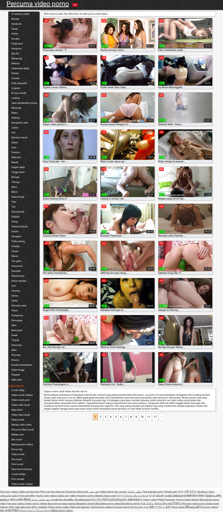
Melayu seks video (22, 424)
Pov (14, 132)
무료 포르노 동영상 (151, 503)
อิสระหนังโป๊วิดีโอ (172, 503)
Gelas (15, 300)
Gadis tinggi (18, 369)
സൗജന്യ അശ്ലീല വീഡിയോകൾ (70, 499)
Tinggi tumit (18, 172)
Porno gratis (178, 507)
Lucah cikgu (18, 390)
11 (148, 416)
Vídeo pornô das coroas (113, 491)
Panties (16, 152)
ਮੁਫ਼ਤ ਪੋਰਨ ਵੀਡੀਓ (100, 499)
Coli (14, 285)
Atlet (14, 350)
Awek (14, 335)
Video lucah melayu (22, 395)
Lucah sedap (19, 474)
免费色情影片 (135, 499)
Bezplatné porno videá (107, 503)
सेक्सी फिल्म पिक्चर (195, 495)
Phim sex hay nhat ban (52, 491)
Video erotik (18, 454)
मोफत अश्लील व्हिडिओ (20, 499)
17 (155, 416)
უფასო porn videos (47, 495)
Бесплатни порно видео (62, 503)
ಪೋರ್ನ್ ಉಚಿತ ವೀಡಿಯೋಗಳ (171, 495)
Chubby (16, 246)
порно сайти (150, 499)
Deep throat (18, 196)
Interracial (17, 266)
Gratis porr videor (67, 495)
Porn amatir (18, 479)
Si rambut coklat (20, 14)
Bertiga (15, 177)
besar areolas (19, 280)
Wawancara (18, 275)
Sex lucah (17, 439)
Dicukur (16, 38)
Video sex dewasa (79, 507)
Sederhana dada (20, 68)
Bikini (14, 191)
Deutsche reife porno (77, 491)
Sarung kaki (18, 211)
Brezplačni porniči (130, 503)
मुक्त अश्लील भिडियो (9, 510)
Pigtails (16, 216)
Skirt (14, 325)
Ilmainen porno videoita (90, 495)
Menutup (16, 107)
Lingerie (16, 88)
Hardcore (17, 23)
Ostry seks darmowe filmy (23, 507)
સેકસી (152, 495)
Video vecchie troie (29, 491)
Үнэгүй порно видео (188, 499)
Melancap (17, 58)
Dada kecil (17, 43)
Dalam (15, 231)
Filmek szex (170, 491)
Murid (15, 256)
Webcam (16, 157)
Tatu (14, 201)
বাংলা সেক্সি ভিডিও (187, 491)
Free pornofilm (27, 495)
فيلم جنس (94, 491)
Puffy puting (18, 241)
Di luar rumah (19, 93)
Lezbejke (42, 507)
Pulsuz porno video (59, 507)
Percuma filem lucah (23, 429)
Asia (14, 147)
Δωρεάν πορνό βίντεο (125, 507)
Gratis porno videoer (36, 503)
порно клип (110, 495)
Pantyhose (17, 315)
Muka (15, 112)
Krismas (16, 355)
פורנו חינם (143, 507)
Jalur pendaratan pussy (24, 102)
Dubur (15, 142)
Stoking (16, 117)
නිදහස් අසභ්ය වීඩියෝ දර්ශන (35, 510)
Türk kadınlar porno (153, 491)
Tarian (15, 251)
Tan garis (17, 261)
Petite (15, 33)
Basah (15, 162)
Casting (16, 290)
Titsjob (15, 340)
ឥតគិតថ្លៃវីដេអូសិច (118, 499)
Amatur (16, 78)
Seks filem (17, 409)
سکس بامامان (134, 491)
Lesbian (16, 98)
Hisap (15, 28)
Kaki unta (17, 379)
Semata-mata (19, 305)
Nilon (14, 186)
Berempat (17, 330)
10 (142, 416)
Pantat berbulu (20, 226)
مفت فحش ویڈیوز (40, 499)
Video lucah (18, 419)
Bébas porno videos (22, 444)
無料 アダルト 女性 (159, 507)
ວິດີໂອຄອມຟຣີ (192, 507)
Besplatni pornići (85, 503)
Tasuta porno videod (101, 507)
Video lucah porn (21, 399)
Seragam (16, 236)
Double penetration (22, 364)
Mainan (16, 63)
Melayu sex (18, 434)
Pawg (15, 221)
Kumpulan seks (20, 122)
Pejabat (16, 374)
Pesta (15, 310)
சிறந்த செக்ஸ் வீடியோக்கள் (132, 495)
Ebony (15, 295)
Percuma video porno (38, 4)
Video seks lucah (21, 404)
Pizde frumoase (166, 499)
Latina (15, 127)
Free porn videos (9, 491)
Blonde (15, 18)
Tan (14, 206)
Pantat (15, 73)
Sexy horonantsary (22, 469)
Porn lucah (17, 464)
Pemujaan (17, 320)
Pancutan (17, 345)
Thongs (16, 182)
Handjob (16, 271)
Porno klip (17, 449)
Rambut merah (20, 137)
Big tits (15, 53)
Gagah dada (18, 167)
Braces (15, 359)
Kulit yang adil (19, 83)
